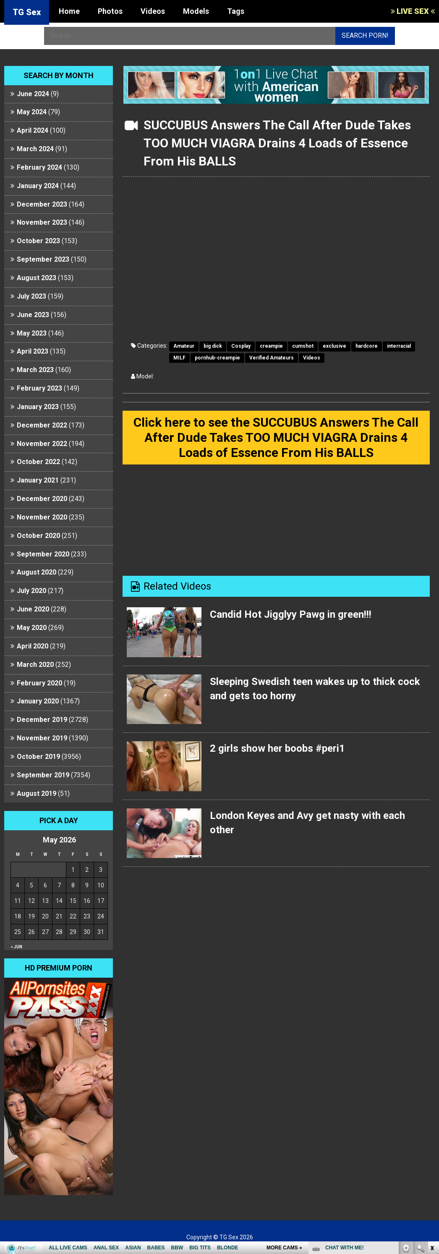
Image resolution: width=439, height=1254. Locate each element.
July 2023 (31, 296)
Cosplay (241, 346)
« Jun (16, 946)
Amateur (183, 346)
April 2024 (32, 130)
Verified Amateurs (271, 358)
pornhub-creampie (217, 358)
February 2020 (39, 683)
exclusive (334, 346)
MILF (179, 358)
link (431, 1123)
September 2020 (43, 554)
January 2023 (38, 407)
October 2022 (38, 462)
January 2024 (38, 186)
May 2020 (32, 628)
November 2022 (42, 444)
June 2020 (33, 609)
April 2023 (32, 351)
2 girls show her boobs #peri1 (277, 748)
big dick (213, 346)
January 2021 (38, 480)
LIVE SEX (413, 11)
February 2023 (39, 388)
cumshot (303, 346)
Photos (110, 11)
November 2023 (42, 222)
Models (196, 11)
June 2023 (33, 315)
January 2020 (38, 701)
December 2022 (42, 425)
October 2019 (38, 757)
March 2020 (35, 665)
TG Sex (27, 12)
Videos (153, 11)
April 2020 (32, 646)
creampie (271, 346)
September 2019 (43, 775)
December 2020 (42, 499)
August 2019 (36, 794)
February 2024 (39, 167)
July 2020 (31, 591)
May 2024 (32, 112)
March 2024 (35, 149)
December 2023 (42, 204)
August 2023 (36, 278)
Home (69, 11)
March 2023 (35, 370)
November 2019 (42, 738)
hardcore (366, 346)
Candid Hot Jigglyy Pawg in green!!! (290, 614)
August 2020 (36, 572)
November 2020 (42, 517)
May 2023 (32, 333)
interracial (399, 346)
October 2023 (38, 241)
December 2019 (42, 720)
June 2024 (33, 94)
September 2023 (43, 259)
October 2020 (38, 536)
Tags (235, 11)
